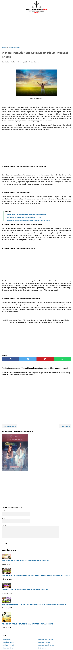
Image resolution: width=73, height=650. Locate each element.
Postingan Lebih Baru (9, 426)
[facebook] (10, 359)
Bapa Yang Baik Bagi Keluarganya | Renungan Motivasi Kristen (25, 561)
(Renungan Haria (8, 648)
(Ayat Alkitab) (7, 639)
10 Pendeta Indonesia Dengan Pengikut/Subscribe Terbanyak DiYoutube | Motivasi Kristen (36, 575)
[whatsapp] (62, 359)
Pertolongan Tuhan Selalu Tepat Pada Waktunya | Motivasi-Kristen (27, 624)
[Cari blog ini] (70, 7)
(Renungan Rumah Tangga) (46, 645)
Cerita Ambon (42, 648)
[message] (30, 532)
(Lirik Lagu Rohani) (8, 645)
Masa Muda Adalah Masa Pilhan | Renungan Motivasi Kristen (25, 589)
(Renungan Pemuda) (44, 642)
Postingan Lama (65, 426)
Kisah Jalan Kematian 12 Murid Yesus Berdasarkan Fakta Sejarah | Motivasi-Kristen (34, 604)
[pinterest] (45, 359)
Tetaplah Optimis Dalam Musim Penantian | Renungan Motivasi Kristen (28, 220)
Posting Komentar (34, 62)
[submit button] (5, 543)
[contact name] (16, 514)
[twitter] (27, 359)
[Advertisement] (36, 30)
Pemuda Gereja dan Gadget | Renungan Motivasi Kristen (24, 217)
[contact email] (16, 521)
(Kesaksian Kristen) (8, 642)
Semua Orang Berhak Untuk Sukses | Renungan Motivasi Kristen (26, 214)
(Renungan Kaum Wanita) (45, 639)
